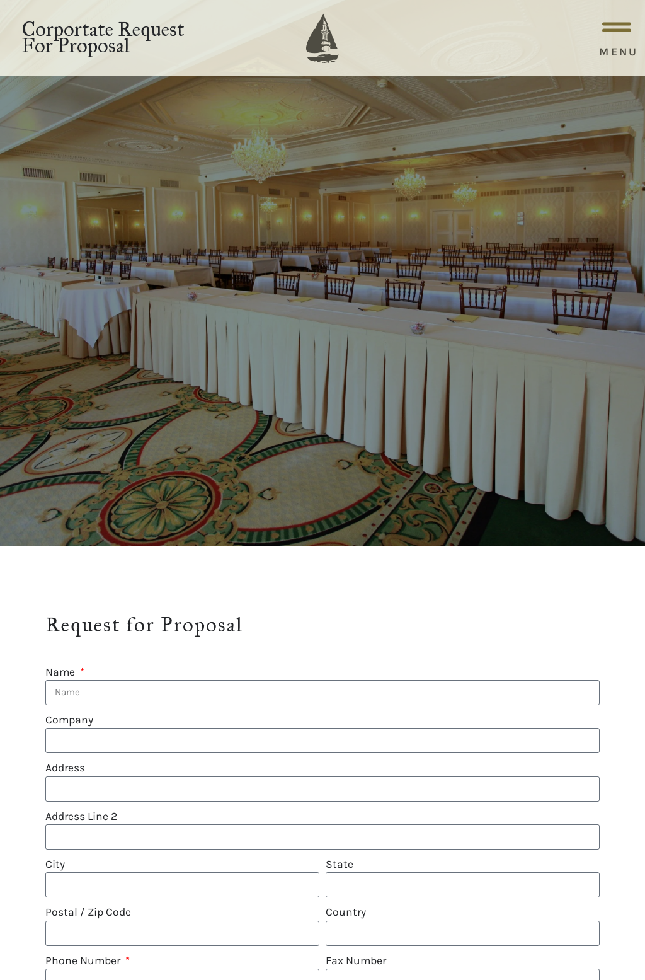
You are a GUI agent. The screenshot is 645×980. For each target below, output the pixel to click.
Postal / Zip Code (88, 912)
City (55, 864)
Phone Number (84, 960)
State (339, 864)
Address (65, 767)
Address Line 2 (81, 816)
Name (61, 672)
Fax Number (356, 960)
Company (69, 719)
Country (346, 912)
